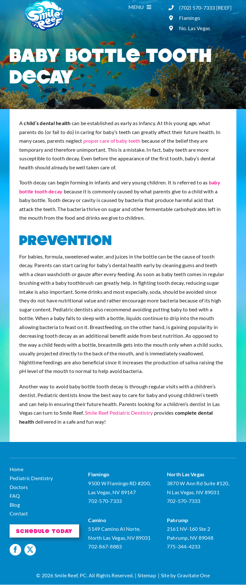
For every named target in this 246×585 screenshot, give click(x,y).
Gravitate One (193, 575)
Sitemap (146, 575)
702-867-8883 (105, 546)
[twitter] (30, 549)
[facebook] (15, 549)
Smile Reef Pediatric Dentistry (119, 413)
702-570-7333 (105, 501)
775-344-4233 (184, 546)
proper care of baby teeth (112, 141)
